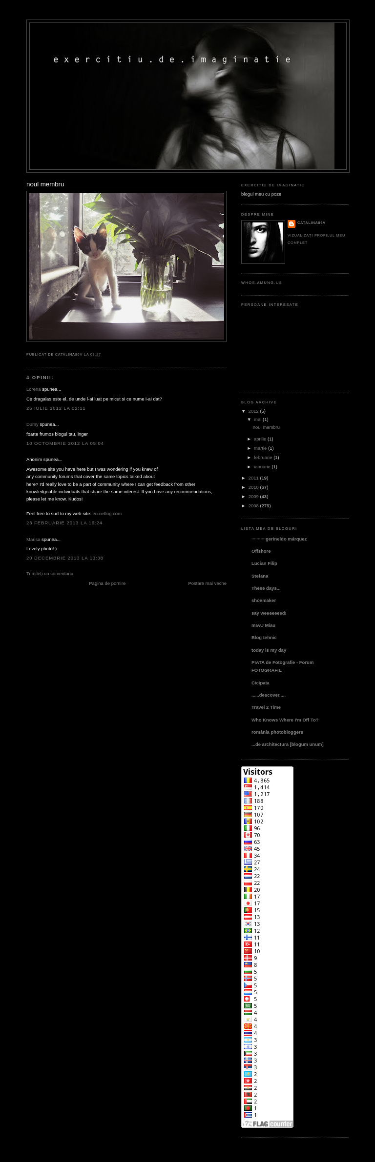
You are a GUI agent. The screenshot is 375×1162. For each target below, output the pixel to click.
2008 (254, 505)
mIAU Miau (263, 625)
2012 (254, 411)
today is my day (268, 650)
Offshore (261, 551)
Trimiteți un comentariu (49, 573)
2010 (254, 487)
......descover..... (268, 695)
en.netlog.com (107, 513)
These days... (266, 588)
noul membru (45, 184)
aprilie (260, 438)
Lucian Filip (264, 563)
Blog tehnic (264, 637)
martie (260, 448)
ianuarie (262, 466)
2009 (254, 496)
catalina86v (311, 222)
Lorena (33, 389)
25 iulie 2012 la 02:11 (56, 408)
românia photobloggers (277, 732)
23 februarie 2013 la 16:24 (64, 522)
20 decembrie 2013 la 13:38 (65, 558)
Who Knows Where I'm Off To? (284, 719)
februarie (263, 457)
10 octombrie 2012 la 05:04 (65, 443)
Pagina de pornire (107, 583)
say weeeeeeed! (269, 613)
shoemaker (263, 600)
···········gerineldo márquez (279, 538)
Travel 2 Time (266, 707)
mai (257, 419)
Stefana (259, 576)
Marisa (33, 539)
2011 (254, 478)
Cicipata (260, 682)
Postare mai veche (207, 583)
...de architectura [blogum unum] (287, 744)
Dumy (32, 424)
